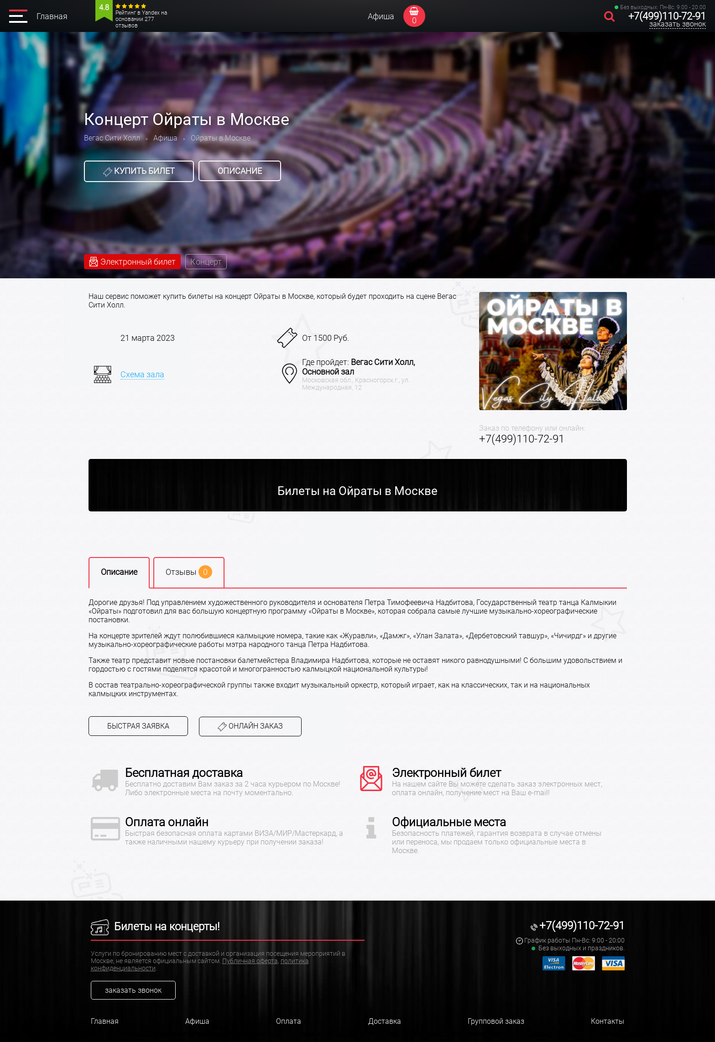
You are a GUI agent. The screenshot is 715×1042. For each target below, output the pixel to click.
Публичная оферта (250, 960)
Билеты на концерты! (155, 926)
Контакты (607, 1021)
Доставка (384, 1021)
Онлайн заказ (250, 726)
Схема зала (142, 374)
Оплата (288, 1021)
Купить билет (139, 171)
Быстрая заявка (138, 726)
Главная (52, 16)
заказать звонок (677, 24)
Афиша (381, 16)
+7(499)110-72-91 (667, 16)
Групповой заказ (496, 1021)
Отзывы (189, 571)
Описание (240, 171)
